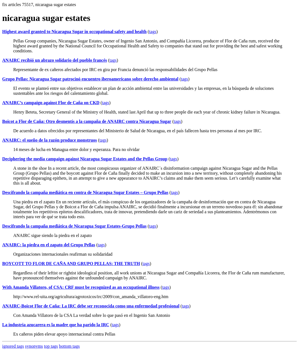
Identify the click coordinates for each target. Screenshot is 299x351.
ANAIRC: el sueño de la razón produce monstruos (49, 140)
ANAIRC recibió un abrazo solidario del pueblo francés (54, 60)
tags (152, 31)
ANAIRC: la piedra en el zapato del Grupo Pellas (48, 244)
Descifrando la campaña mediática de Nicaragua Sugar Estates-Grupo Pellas (74, 226)
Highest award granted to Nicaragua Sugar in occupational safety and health (74, 31)
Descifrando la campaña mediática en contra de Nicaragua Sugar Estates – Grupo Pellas (85, 192)
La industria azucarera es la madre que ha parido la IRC (55, 324)
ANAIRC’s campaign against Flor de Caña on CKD (50, 102)
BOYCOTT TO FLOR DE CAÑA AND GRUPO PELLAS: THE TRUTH (71, 263)
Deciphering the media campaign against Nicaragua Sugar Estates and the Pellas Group (84, 158)
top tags (51, 346)
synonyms (34, 346)
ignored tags (13, 346)
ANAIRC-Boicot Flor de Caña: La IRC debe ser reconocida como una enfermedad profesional (90, 306)
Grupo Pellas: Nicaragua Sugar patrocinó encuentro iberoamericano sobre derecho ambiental (90, 79)
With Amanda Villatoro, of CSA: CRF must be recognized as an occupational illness (81, 287)
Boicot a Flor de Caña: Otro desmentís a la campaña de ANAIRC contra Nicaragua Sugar (86, 121)
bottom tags (69, 346)
